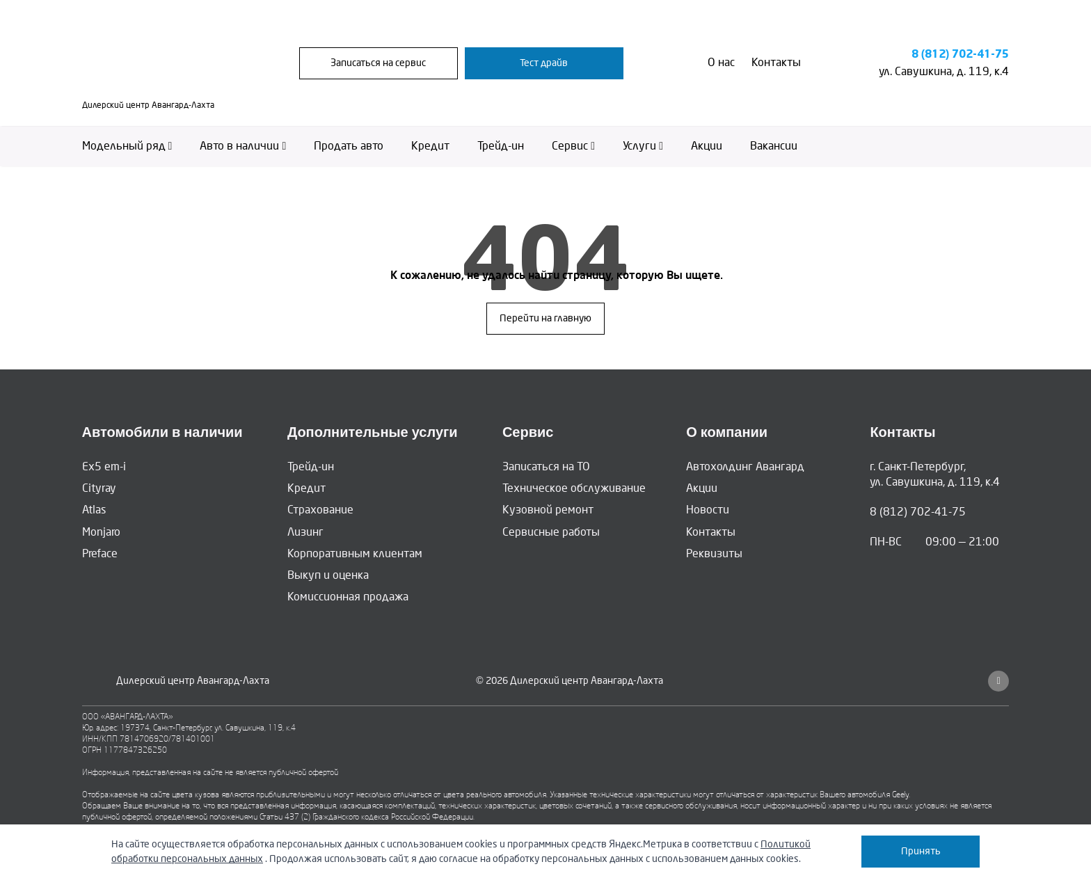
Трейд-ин (500, 148)
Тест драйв (544, 63)
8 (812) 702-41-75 (960, 55)
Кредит (430, 148)
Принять (921, 851)
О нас (721, 64)
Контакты (776, 64)
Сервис (573, 148)
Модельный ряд (127, 148)
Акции (706, 148)
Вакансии (773, 148)
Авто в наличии (243, 148)
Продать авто (348, 148)
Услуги (643, 148)
